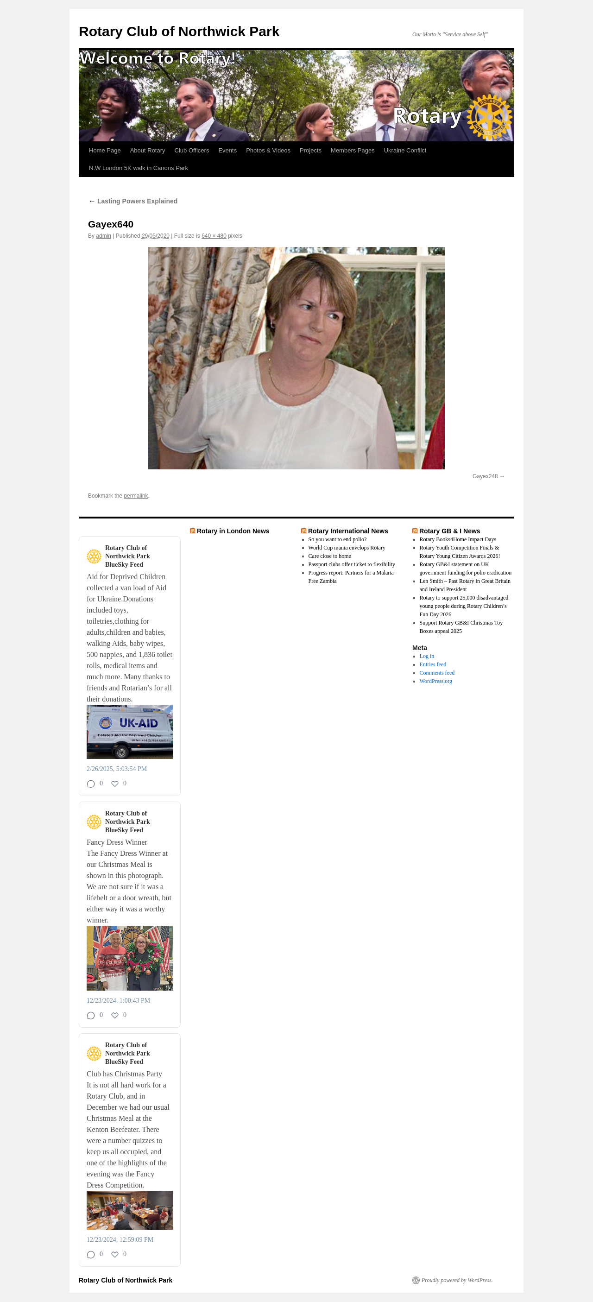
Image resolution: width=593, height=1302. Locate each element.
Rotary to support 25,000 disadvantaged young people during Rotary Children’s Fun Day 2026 (464, 606)
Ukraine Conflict (405, 150)
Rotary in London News (233, 531)
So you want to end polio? (338, 539)
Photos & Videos (268, 150)
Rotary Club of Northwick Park (179, 31)
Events (227, 150)
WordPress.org (436, 681)
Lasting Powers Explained (132, 201)
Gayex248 (485, 476)
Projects (311, 150)
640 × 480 (214, 236)
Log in (427, 656)
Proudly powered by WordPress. (457, 1280)
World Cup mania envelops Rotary (347, 547)
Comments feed (437, 673)
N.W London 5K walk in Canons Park (138, 167)
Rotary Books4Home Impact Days (458, 539)
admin (103, 236)
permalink (136, 496)
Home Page (105, 150)
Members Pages (353, 150)
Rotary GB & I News (449, 531)
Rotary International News (348, 531)
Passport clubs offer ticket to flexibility (352, 564)
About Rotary (147, 150)
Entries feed (433, 664)
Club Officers (192, 150)
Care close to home (330, 556)
